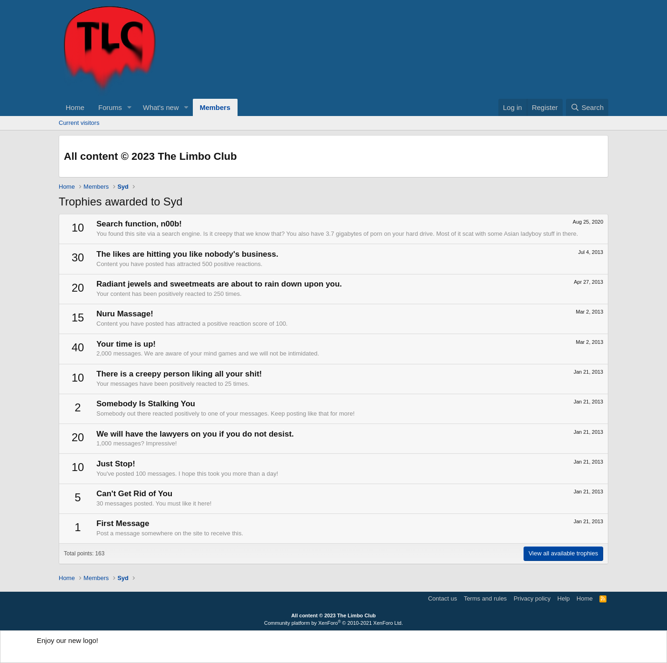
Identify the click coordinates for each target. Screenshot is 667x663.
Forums (110, 107)
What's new (161, 107)
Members (215, 107)
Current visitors (79, 122)
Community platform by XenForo (333, 623)
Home (75, 107)
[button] (129, 107)
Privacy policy (532, 598)
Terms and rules (485, 598)
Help (564, 598)
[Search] (587, 107)
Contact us (442, 598)
